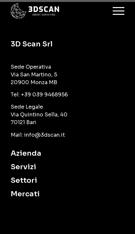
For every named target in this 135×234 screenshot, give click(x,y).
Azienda (26, 153)
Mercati (25, 194)
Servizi (23, 166)
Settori (24, 180)
